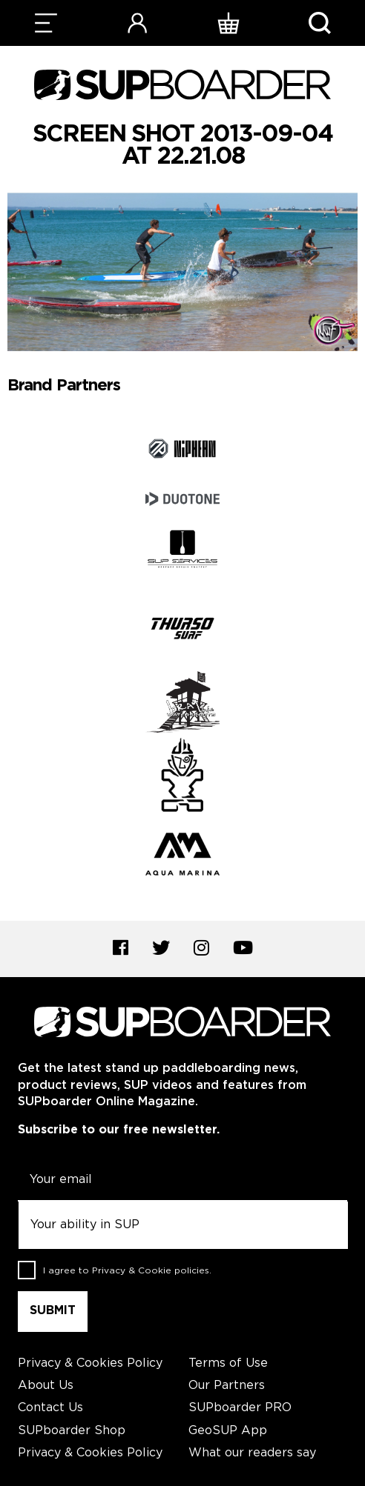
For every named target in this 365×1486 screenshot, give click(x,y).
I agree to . (127, 1271)
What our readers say (252, 1453)
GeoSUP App (227, 1430)
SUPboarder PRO (240, 1407)
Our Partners (226, 1385)
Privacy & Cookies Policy (90, 1363)
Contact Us (50, 1407)
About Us (45, 1385)
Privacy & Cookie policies (150, 1271)
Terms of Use (228, 1363)
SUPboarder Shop (71, 1430)
